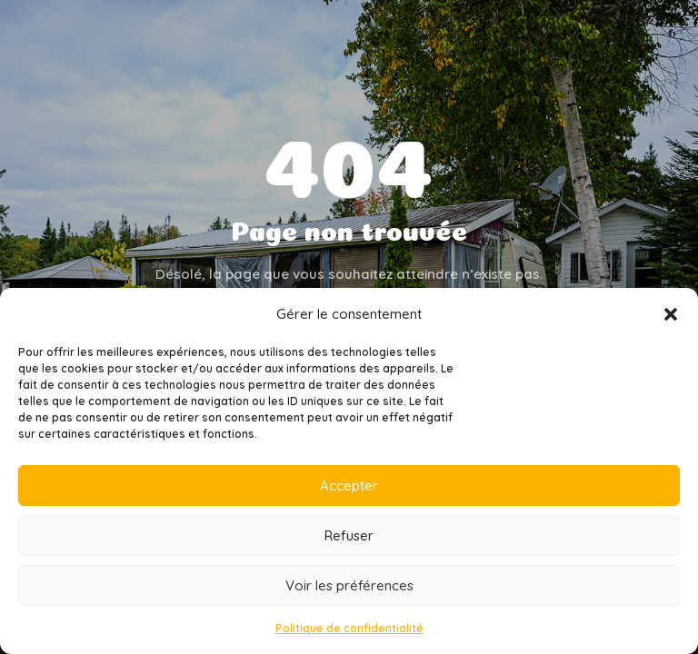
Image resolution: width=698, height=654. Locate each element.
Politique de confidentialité (349, 628)
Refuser (349, 535)
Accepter (349, 485)
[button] (671, 314)
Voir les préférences (349, 585)
